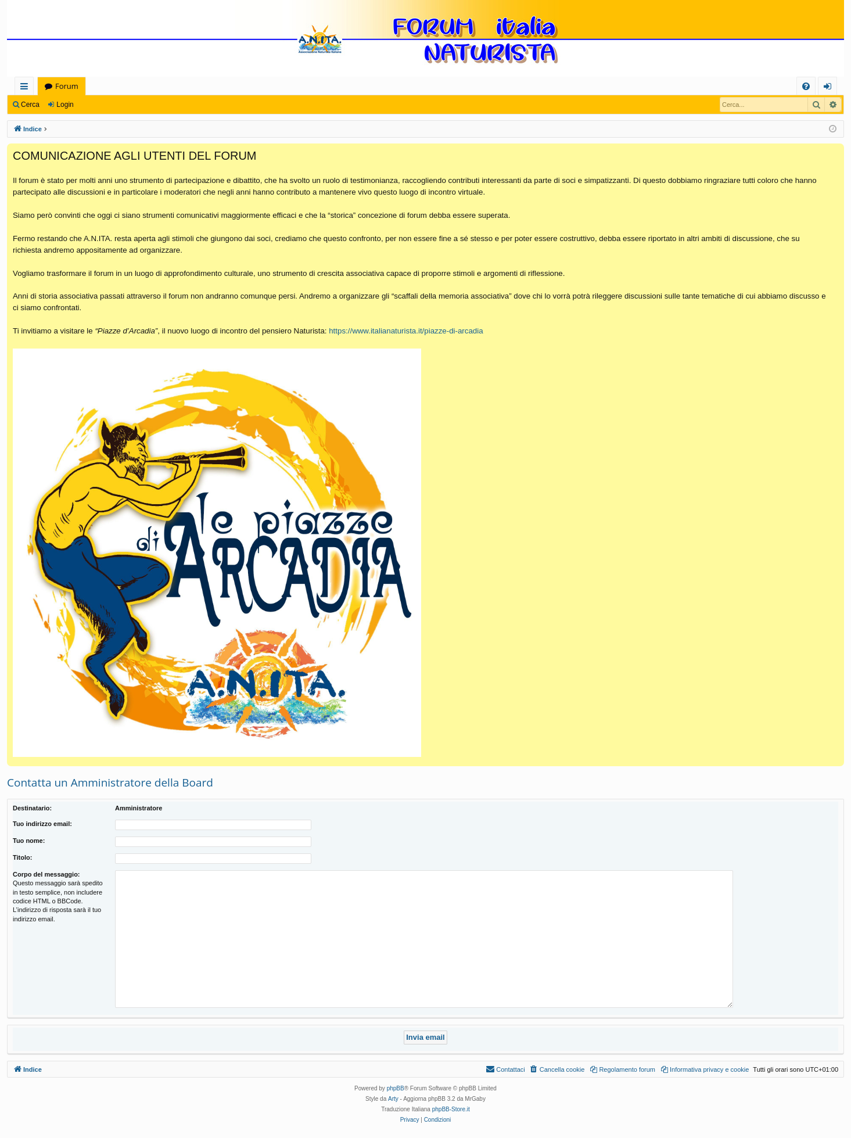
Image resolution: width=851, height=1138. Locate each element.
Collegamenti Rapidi (26, 88)
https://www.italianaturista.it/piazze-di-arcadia (406, 330)
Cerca (30, 104)
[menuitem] (806, 86)
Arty (393, 1099)
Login (64, 104)
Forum (66, 86)
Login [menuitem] (829, 88)
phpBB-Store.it (451, 1109)
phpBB (395, 1088)
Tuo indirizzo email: (42, 823)
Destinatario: (32, 808)
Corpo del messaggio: (46, 874)
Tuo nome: (29, 840)
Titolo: (22, 857)
